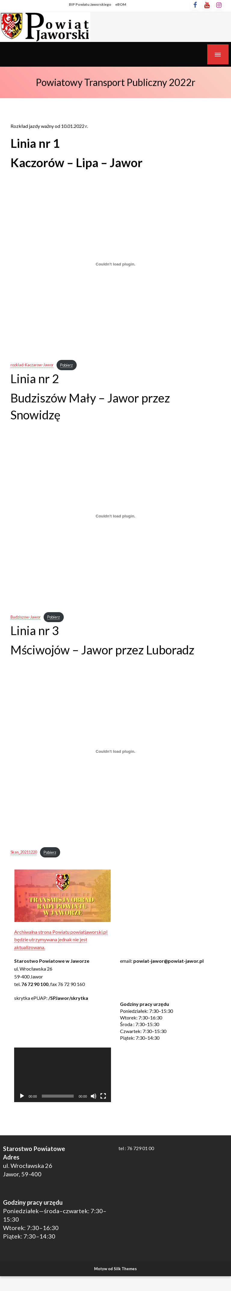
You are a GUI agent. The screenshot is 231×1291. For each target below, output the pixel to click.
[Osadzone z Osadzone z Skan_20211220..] (115, 751)
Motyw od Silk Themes (115, 1268)
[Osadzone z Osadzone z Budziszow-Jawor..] (115, 516)
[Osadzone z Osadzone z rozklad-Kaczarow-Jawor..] (115, 264)
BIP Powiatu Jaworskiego (90, 4)
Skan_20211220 (24, 852)
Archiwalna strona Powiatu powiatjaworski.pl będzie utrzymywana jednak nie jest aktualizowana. (60, 939)
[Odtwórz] (22, 1096)
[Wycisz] (94, 1096)
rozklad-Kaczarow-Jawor (32, 365)
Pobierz (66, 365)
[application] (62, 1075)
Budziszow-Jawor (26, 617)
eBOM (120, 4)
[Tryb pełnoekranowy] (103, 1096)
